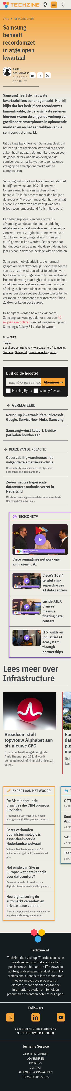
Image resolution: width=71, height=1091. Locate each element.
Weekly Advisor (50, 390)
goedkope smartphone (16, 347)
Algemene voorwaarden (35, 1072)
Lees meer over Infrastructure (30, 673)
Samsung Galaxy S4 (15, 352)
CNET (12, 337)
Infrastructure (23, 18)
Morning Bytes (22, 390)
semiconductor (38, 352)
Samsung (59, 347)
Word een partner (35, 1054)
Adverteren (35, 1058)
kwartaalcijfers (42, 347)
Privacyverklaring (35, 1077)
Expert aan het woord (31, 791)
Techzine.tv (28, 516)
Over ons (35, 1063)
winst (53, 352)
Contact (35, 1067)
